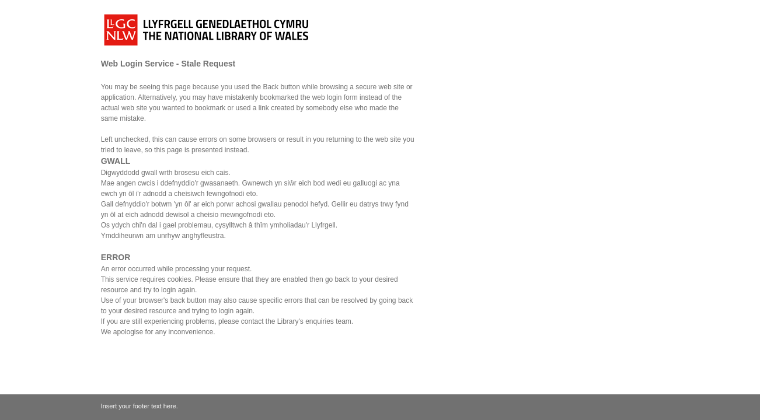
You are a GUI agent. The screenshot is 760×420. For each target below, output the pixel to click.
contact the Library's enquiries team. (297, 321)
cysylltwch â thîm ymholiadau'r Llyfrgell (275, 225)
